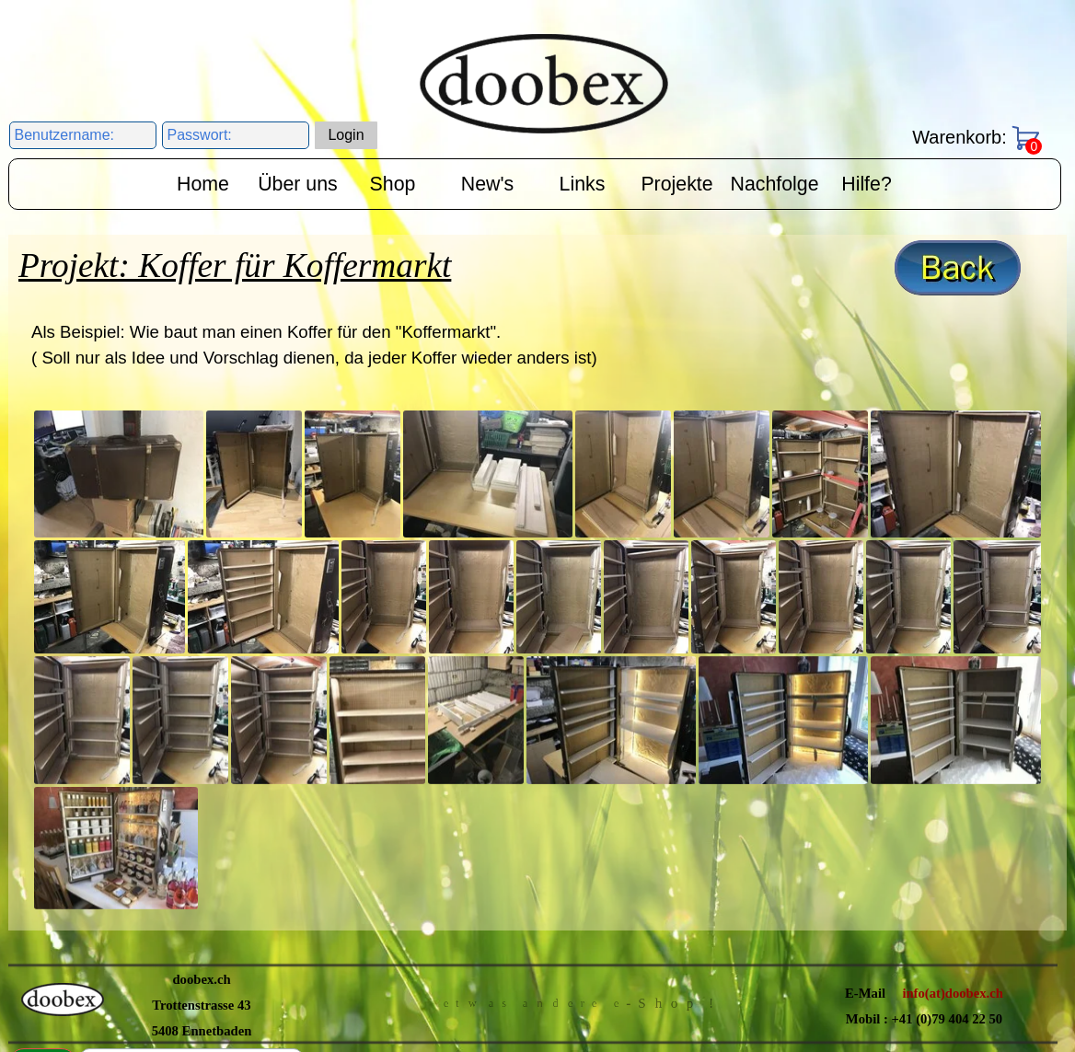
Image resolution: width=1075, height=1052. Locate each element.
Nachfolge (775, 184)
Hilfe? (866, 184)
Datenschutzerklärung (525, 818)
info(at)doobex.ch (952, 748)
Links (583, 184)
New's (487, 184)
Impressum (671, 817)
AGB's (374, 819)
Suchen (43, 818)
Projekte (676, 184)
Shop (393, 184)
